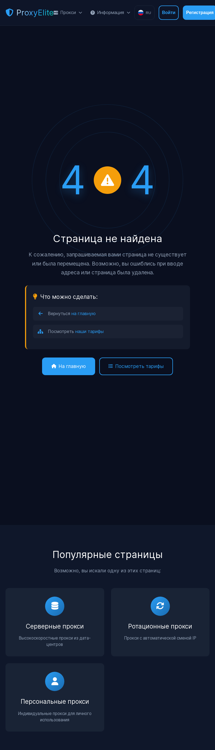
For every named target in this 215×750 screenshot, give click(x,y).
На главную (68, 366)
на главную (83, 313)
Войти (168, 12)
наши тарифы (89, 331)
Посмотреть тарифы (136, 366)
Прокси (68, 12)
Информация (110, 12)
